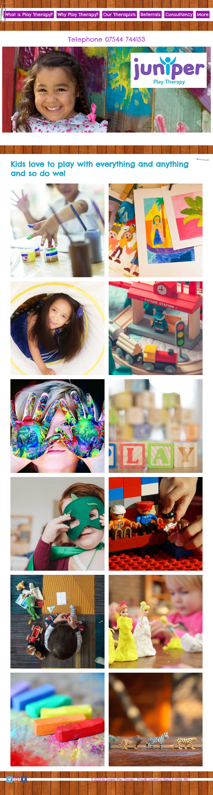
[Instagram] (17, 779)
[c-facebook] (24, 779)
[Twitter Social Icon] (10, 779)
